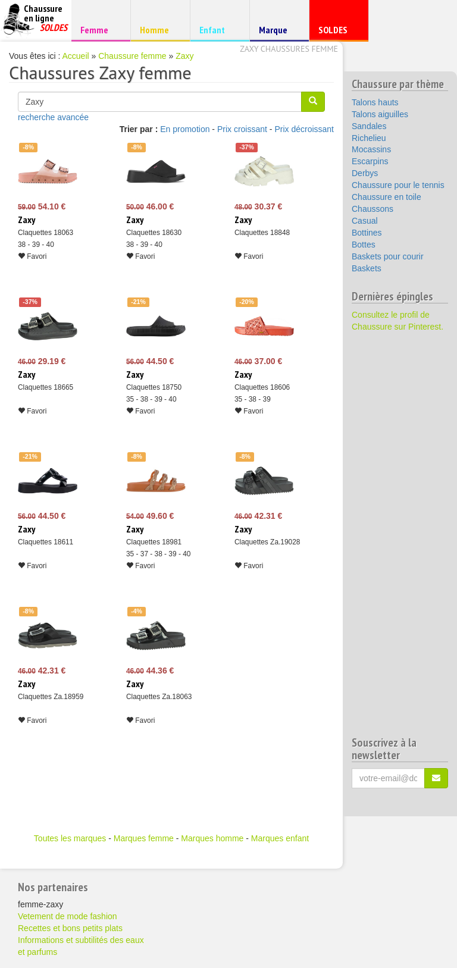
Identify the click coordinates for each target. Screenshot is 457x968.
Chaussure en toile (386, 197)
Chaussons (372, 209)
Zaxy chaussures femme (289, 48)
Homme (158, 29)
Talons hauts (375, 102)
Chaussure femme (132, 56)
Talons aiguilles (380, 114)
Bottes (363, 244)
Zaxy (184, 56)
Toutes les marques (70, 838)
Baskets (366, 268)
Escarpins (370, 161)
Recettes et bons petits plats (70, 928)
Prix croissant (242, 129)
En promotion (184, 129)
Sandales (369, 126)
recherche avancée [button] (53, 117)
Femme (99, 29)
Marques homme (212, 838)
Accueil (75, 56)
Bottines (367, 232)
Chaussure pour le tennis (398, 185)
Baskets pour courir (388, 256)
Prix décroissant (304, 129)
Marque (277, 32)
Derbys (365, 173)
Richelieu (369, 138)
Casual (365, 220)
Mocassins (371, 149)
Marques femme (144, 838)
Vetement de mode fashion (67, 916)
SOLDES (337, 32)
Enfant (218, 29)
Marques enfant (280, 838)
